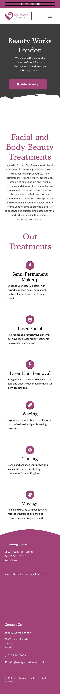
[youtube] (38, 4)
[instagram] (33, 4)
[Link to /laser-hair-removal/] (30, 364)
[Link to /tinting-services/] (30, 450)
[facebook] (22, 4)
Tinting (30, 458)
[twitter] (27, 4)
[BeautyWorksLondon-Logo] (17, 12)
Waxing (30, 413)
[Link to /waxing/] (30, 405)
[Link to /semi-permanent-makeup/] (30, 265)
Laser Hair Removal (30, 373)
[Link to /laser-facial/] (30, 319)
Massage (30, 503)
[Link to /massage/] (30, 495)
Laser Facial (30, 328)
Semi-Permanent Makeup (30, 277)
